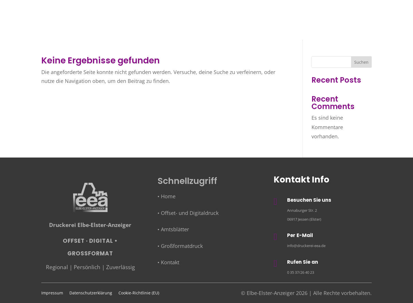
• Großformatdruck (180, 245)
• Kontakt (168, 262)
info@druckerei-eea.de (306, 245)
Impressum (52, 293)
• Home (166, 196)
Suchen (361, 62)
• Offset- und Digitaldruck (188, 212)
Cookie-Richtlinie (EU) (138, 293)
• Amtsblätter (173, 229)
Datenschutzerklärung (90, 293)
